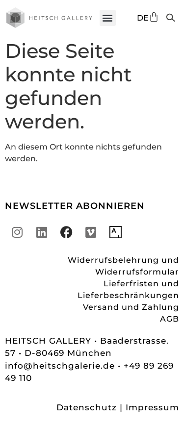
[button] (108, 18)
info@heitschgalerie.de (61, 366)
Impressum (152, 407)
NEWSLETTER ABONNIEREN (75, 205)
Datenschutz (86, 407)
